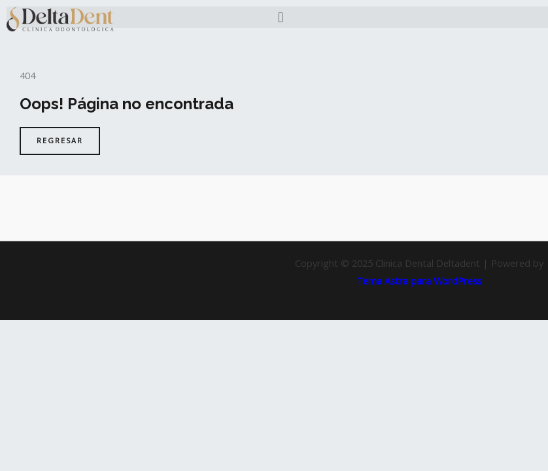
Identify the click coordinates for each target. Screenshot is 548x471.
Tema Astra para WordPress (419, 280)
